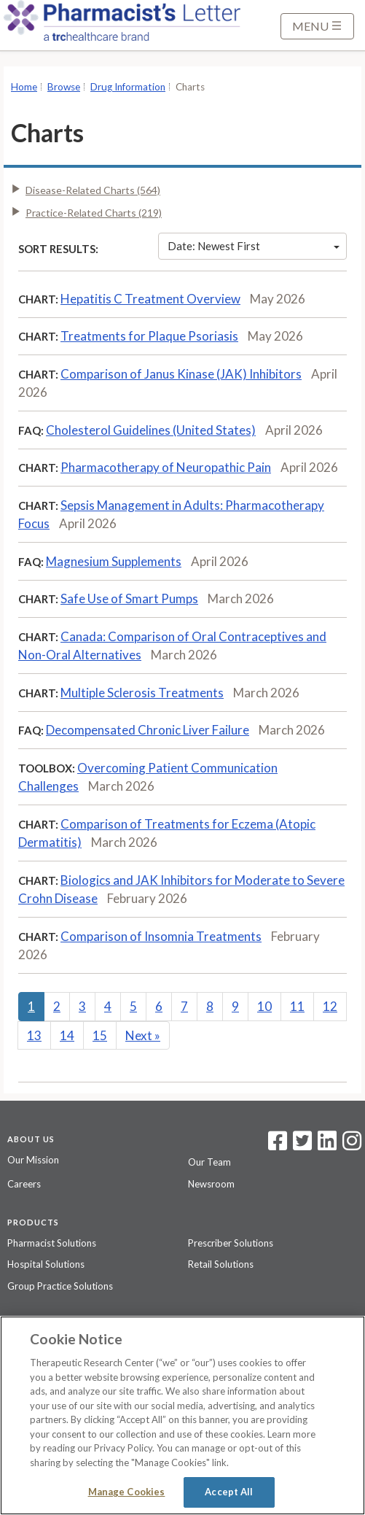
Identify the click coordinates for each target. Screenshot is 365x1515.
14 (67, 1035)
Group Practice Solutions (60, 1286)
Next (142, 1035)
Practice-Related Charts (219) (93, 212)
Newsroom (211, 1184)
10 (264, 1006)
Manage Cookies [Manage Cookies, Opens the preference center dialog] (126, 1491)
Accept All (229, 1491)
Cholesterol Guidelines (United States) (151, 430)
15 (100, 1035)
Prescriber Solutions (230, 1243)
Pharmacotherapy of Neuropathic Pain (165, 467)
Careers (24, 1184)
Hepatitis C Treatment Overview (150, 298)
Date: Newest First (254, 245)
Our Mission (33, 1160)
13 (34, 1035)
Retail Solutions (221, 1264)
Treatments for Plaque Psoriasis (149, 336)
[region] (182, 1415)
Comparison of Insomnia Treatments (161, 936)
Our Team (209, 1162)
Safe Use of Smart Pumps (129, 598)
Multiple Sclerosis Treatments (142, 692)
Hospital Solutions (46, 1264)
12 (330, 1006)
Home (24, 87)
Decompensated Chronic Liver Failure (147, 729)
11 (297, 1006)
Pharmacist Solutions (51, 1243)
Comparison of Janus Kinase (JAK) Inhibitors (181, 373)
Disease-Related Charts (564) (92, 190)
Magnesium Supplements (113, 561)
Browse (63, 87)
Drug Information (127, 87)
